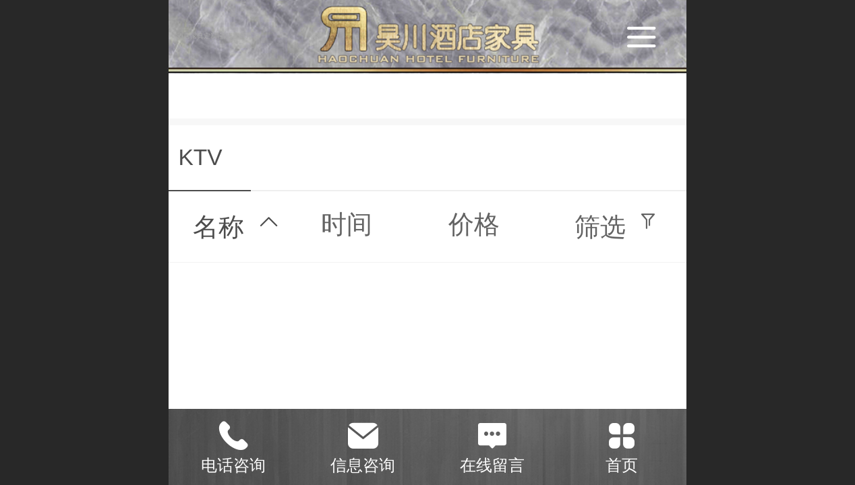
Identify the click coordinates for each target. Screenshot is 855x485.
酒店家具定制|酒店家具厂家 (218, 36)
